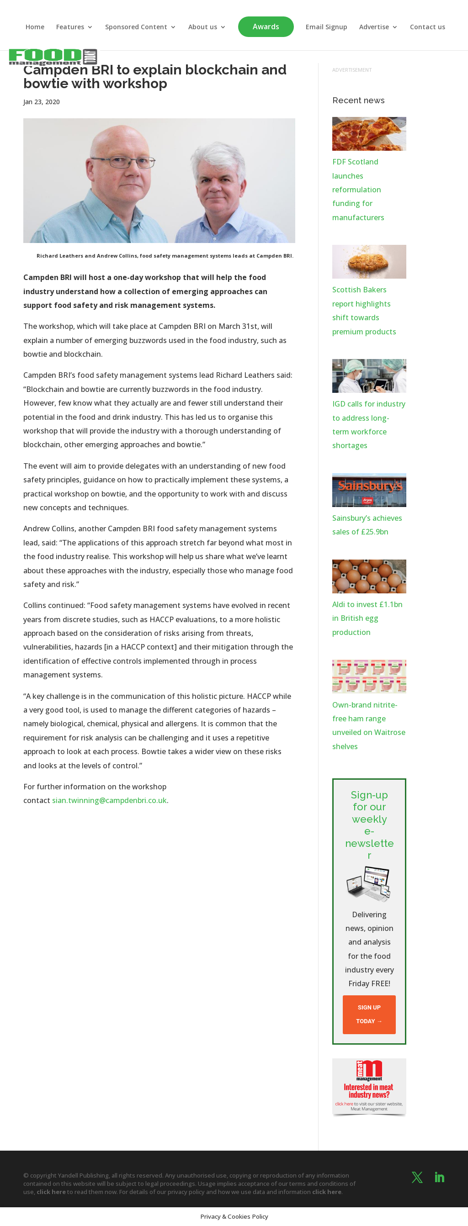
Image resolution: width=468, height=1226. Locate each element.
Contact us (427, 27)
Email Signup (326, 27)
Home (35, 27)
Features (70, 27)
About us (202, 27)
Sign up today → (369, 1014)
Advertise (374, 27)
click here (51, 1192)
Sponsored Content (136, 27)
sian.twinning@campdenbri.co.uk (108, 800)
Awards (266, 26)
